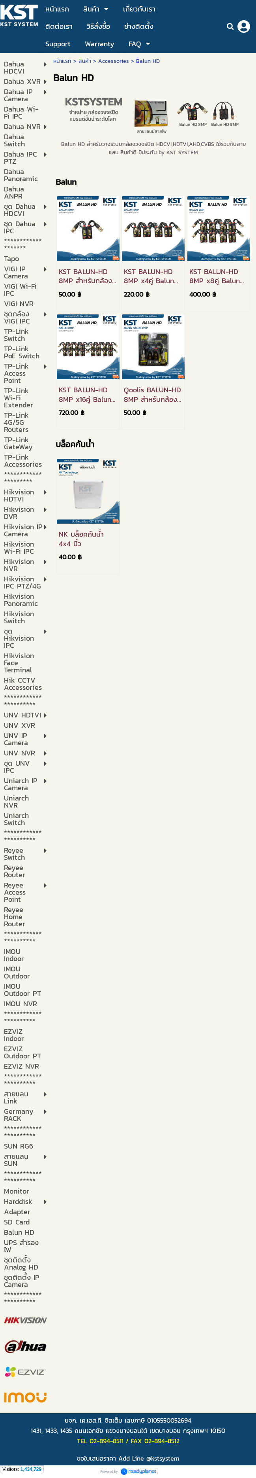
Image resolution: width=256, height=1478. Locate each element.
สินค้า (84, 61)
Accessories (113, 61)
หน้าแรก (62, 61)
